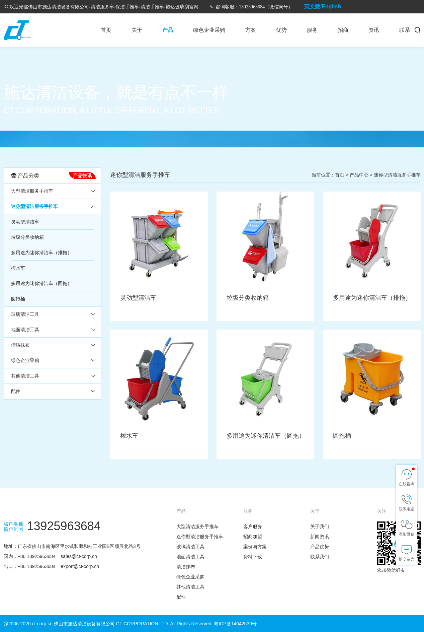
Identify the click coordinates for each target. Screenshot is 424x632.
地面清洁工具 (25, 329)
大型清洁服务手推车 (32, 191)
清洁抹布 (20, 345)
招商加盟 (252, 536)
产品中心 (359, 175)
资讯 (373, 30)
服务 (312, 30)
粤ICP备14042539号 (235, 623)
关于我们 (319, 526)
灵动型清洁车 (25, 221)
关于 (137, 30)
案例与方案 (255, 546)
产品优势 (319, 546)
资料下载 (252, 556)
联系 (404, 30)
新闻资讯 (319, 536)
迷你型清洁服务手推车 (34, 206)
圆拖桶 (18, 298)
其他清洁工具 (25, 375)
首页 (106, 30)
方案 (250, 30)
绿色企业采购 (209, 30)
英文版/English (322, 6)
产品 (167, 30)
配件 (15, 391)
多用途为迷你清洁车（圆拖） (41, 283)
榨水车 (18, 268)
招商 (343, 30)
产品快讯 (82, 175)
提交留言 (407, 559)
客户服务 (252, 526)
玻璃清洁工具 (25, 314)
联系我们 (319, 556)
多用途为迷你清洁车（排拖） (41, 252)
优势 (281, 30)
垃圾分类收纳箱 (27, 237)
